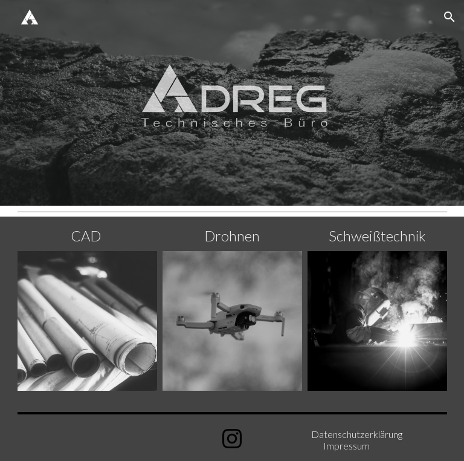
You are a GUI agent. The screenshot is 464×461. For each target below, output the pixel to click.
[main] (87, 236)
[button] (449, 16)
